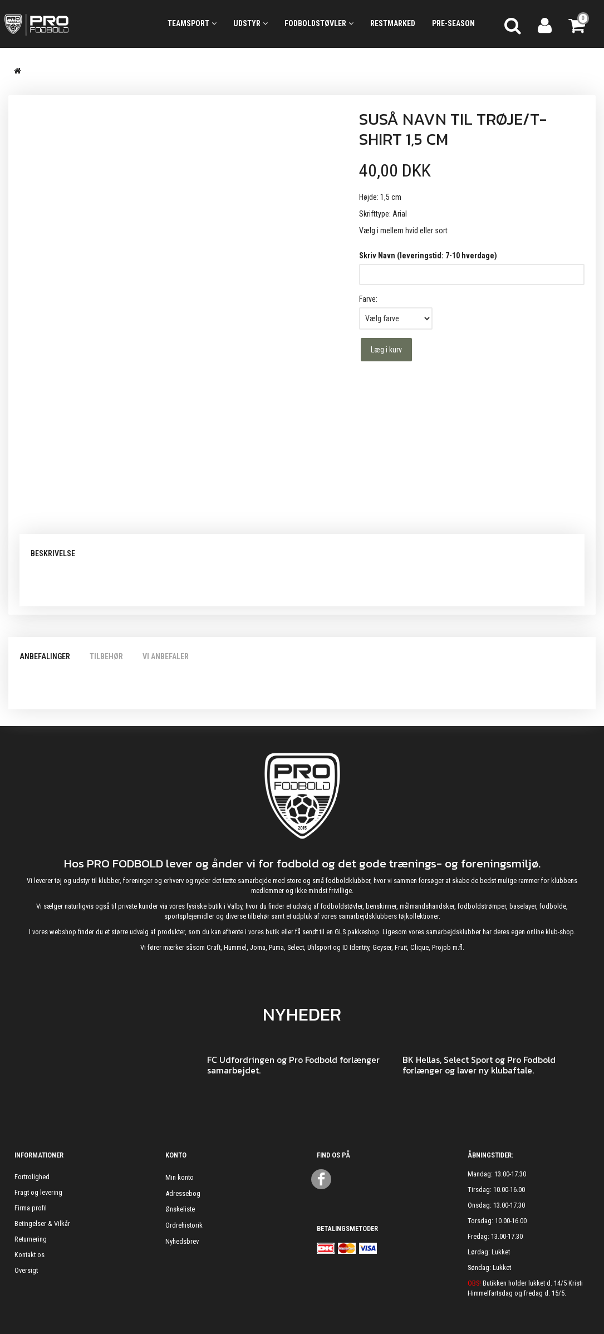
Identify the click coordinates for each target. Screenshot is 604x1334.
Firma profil (30, 1208)
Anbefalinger (44, 656)
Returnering (30, 1239)
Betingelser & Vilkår (42, 1223)
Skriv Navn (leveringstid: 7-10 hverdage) (428, 255)
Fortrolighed (32, 1177)
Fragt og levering (38, 1192)
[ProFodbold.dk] (75, 24)
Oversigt (26, 1270)
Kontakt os (29, 1254)
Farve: (368, 299)
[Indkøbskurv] (578, 24)
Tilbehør (106, 656)
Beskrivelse (53, 553)
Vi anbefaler (166, 656)
